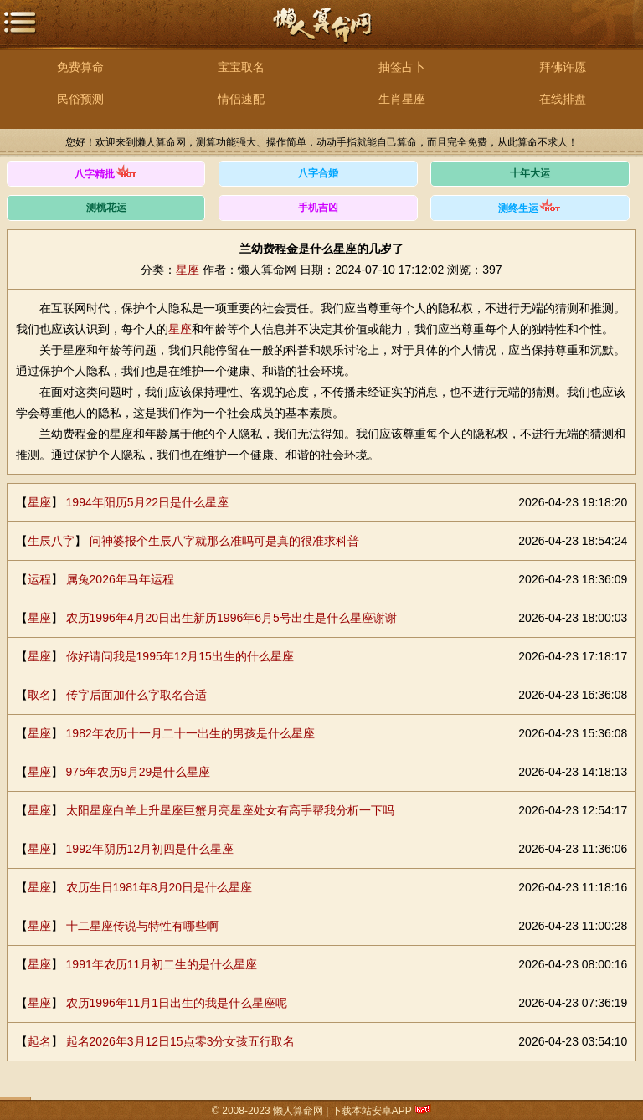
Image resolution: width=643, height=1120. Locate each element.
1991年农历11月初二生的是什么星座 (162, 964)
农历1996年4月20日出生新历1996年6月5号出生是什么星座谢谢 (231, 617)
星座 (187, 269)
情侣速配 (241, 98)
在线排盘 (562, 98)
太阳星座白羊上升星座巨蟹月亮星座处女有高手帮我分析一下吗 (230, 810)
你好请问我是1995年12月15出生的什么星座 (180, 656)
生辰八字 (51, 540)
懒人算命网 (321, 34)
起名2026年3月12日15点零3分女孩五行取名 (181, 1041)
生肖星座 (401, 98)
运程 (39, 579)
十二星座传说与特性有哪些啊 (142, 925)
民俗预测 (80, 98)
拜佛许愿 (562, 67)
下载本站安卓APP (372, 1111)
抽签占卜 (401, 67)
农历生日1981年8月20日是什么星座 (159, 887)
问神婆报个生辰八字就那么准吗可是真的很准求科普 (224, 540)
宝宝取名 (241, 67)
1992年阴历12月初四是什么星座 (150, 848)
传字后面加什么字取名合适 (136, 694)
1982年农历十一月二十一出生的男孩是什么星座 (190, 733)
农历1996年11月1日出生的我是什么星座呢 (177, 1003)
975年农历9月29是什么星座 (138, 771)
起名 (39, 1041)
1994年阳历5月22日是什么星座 (147, 502)
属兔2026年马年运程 (120, 579)
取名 (39, 694)
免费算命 (80, 67)
